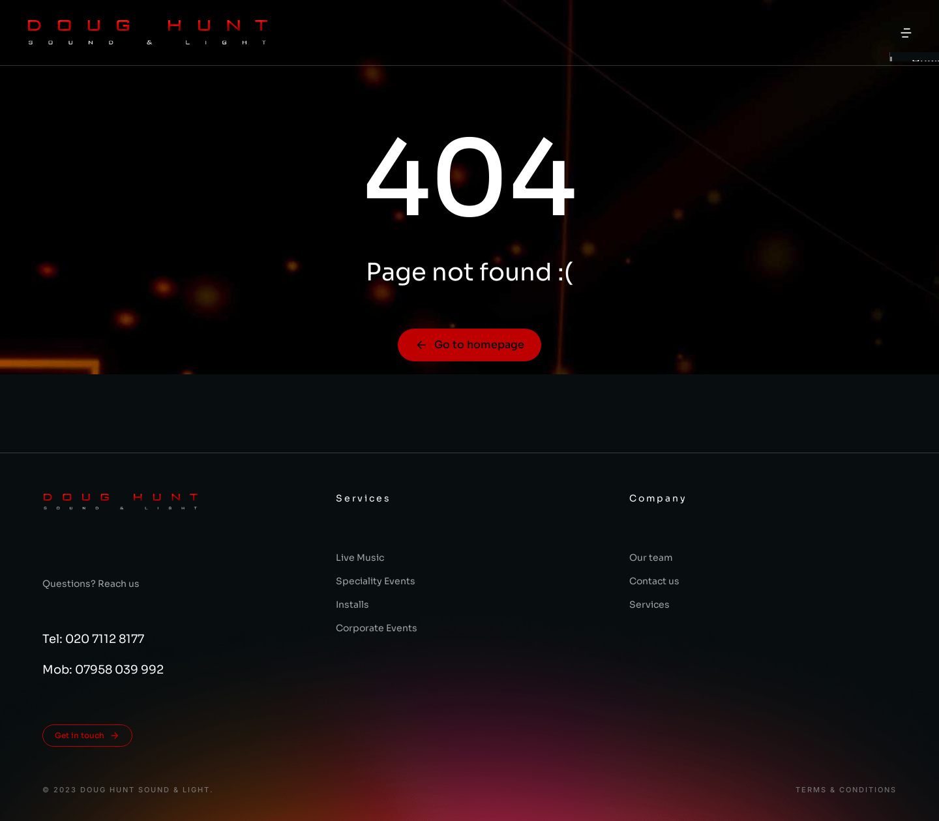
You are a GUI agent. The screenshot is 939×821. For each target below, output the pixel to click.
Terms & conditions (846, 790)
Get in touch (87, 735)
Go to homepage (469, 344)
